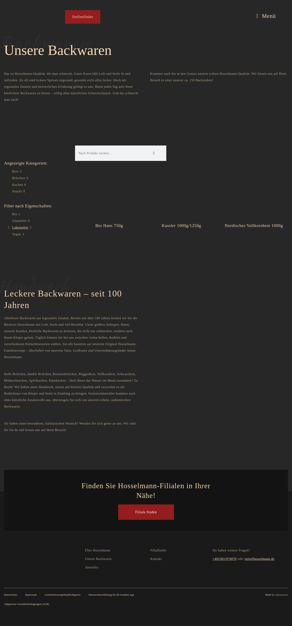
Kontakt (156, 559)
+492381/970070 (224, 559)
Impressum (31, 594)
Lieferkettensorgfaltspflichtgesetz (63, 594)
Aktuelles (92, 567)
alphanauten (281, 594)
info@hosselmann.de (260, 559)
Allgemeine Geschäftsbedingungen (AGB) (26, 604)
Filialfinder (158, 550)
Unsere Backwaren (98, 559)
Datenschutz (10, 594)
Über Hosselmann (97, 550)
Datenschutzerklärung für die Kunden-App (111, 594)
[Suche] (153, 153)
